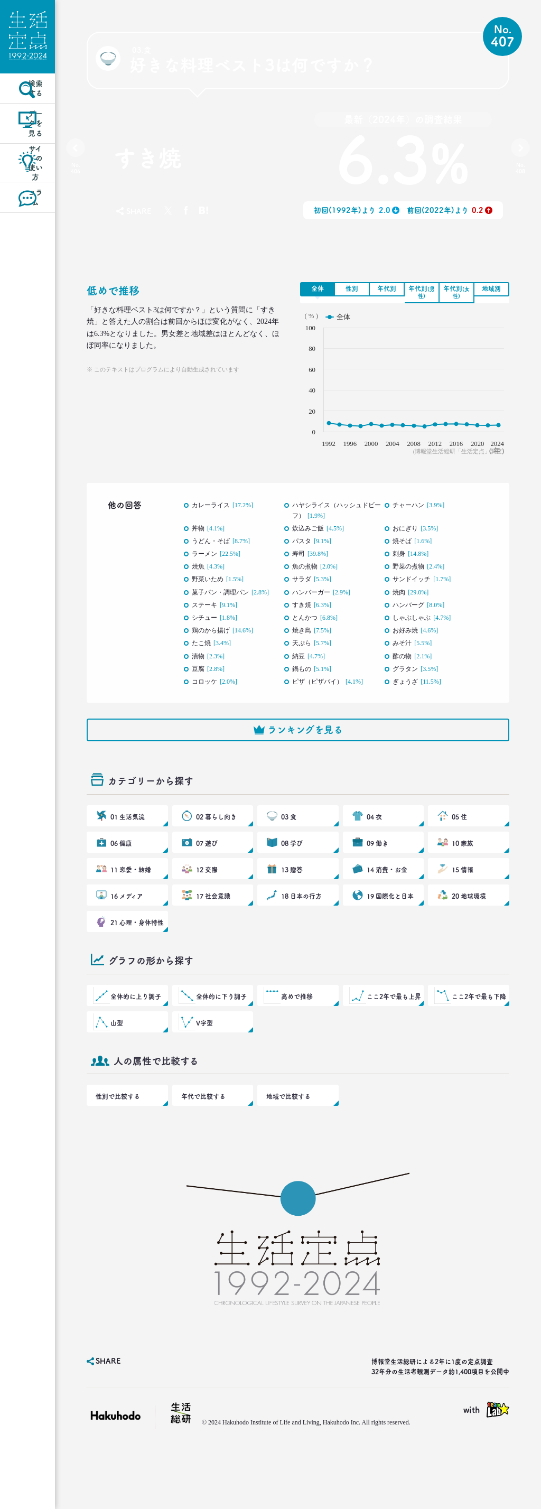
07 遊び (207, 868)
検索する (27, 107)
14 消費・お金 (386, 900)
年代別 (387, 288)
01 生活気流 (127, 836)
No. (78, 170)
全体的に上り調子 (135, 1042)
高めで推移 (297, 1042)
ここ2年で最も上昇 (392, 1042)
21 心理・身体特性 (136, 963)
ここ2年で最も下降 (477, 1042)
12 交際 (207, 900)
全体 (317, 288)
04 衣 (374, 836)
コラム (27, 248)
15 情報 (462, 900)
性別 (352, 288)
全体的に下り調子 (221, 1042)
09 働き (377, 868)
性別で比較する (116, 1153)
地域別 (491, 288)
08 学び (292, 868)
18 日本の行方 (301, 931)
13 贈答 (292, 900)
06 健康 (121, 868)
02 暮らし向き (216, 836)
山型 (118, 1074)
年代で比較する (201, 1153)
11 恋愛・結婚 (130, 900)
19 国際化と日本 (389, 931)
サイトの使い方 (27, 201)
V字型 (205, 1074)
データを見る (27, 155)
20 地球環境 (468, 931)
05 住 (460, 836)
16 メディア (126, 931)
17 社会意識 (213, 931)
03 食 (289, 836)
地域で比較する (286, 1153)
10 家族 (462, 868)
